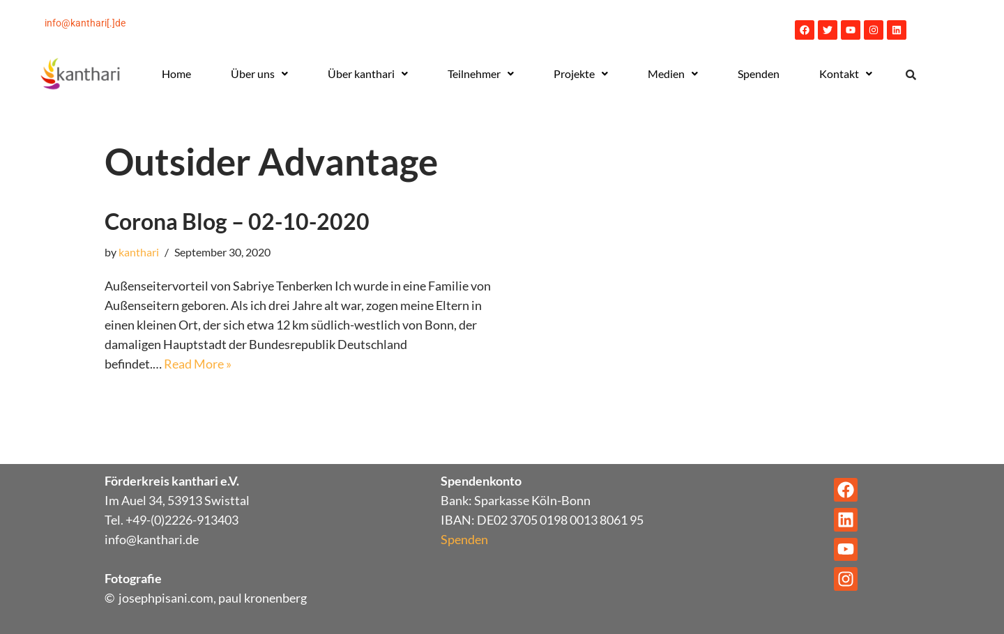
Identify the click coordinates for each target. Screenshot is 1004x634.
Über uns (259, 73)
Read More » (197, 363)
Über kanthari (368, 73)
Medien (673, 73)
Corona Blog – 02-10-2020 (237, 221)
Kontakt (845, 73)
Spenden (758, 73)
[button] (259, 74)
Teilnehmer (481, 73)
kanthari (139, 251)
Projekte (581, 73)
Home (176, 73)
